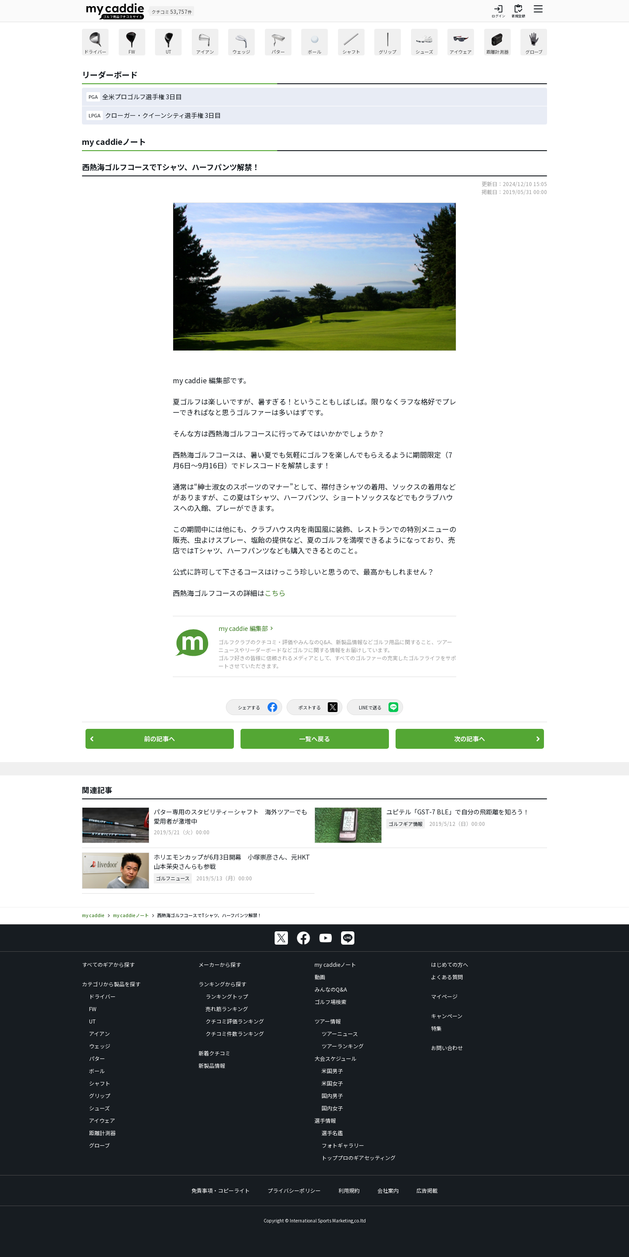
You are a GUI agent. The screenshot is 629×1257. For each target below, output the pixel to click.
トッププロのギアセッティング (359, 1157)
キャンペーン (446, 1016)
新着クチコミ (214, 1053)
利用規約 (349, 1190)
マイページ (444, 996)
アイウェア (102, 1120)
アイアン (99, 1033)
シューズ (99, 1108)
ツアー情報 (327, 1021)
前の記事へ (159, 738)
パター (97, 1058)
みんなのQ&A (330, 989)
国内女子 (332, 1108)
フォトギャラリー (343, 1145)
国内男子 (332, 1095)
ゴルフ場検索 (330, 1001)
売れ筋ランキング (227, 1008)
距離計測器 (102, 1132)
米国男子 (332, 1070)
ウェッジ (99, 1046)
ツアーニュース (340, 1033)
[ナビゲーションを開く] (538, 11)
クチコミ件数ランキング (235, 1033)
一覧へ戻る (314, 738)
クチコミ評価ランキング (235, 1021)
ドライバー (102, 996)
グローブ (99, 1145)
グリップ (99, 1095)
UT (92, 1021)
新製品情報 (211, 1065)
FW (93, 1008)
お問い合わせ (447, 1047)
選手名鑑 (332, 1132)
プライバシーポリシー (294, 1190)
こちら (275, 593)
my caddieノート (335, 964)
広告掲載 (427, 1190)
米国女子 (332, 1083)
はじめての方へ (449, 964)
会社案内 (388, 1190)
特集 (436, 1028)
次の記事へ (469, 738)
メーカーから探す (219, 964)
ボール (97, 1070)
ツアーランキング (343, 1046)
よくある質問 (447, 977)
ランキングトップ (227, 996)
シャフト (99, 1083)
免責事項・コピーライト (220, 1190)
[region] (314, 43)
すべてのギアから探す (108, 964)
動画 (319, 977)
